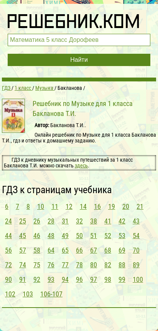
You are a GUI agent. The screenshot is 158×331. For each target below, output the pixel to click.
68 (107, 250)
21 (140, 206)
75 (36, 265)
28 (51, 221)
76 (51, 265)
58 (36, 250)
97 (93, 279)
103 (28, 294)
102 (10, 294)
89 (136, 265)
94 (65, 279)
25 (22, 221)
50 (79, 236)
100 (138, 279)
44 (8, 236)
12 (69, 206)
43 (136, 221)
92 (36, 279)
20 (125, 206)
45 (22, 236)
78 (79, 265)
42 (121, 221)
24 (8, 221)
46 (36, 236)
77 (65, 265)
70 (136, 250)
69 (121, 250)
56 (8, 250)
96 (79, 279)
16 (97, 206)
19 (111, 206)
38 (93, 221)
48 (51, 236)
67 (93, 250)
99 (121, 279)
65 (65, 250)
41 (107, 221)
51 (93, 236)
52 (107, 236)
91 (22, 279)
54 (136, 236)
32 (79, 221)
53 (121, 236)
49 (65, 236)
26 (36, 221)
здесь (81, 165)
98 (107, 279)
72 (8, 265)
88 (121, 265)
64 (51, 250)
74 (22, 265)
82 (107, 265)
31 (65, 221)
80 (93, 265)
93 (51, 279)
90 (8, 279)
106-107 (51, 294)
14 (83, 206)
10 (40, 206)
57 (22, 250)
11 (54, 206)
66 (79, 250)
